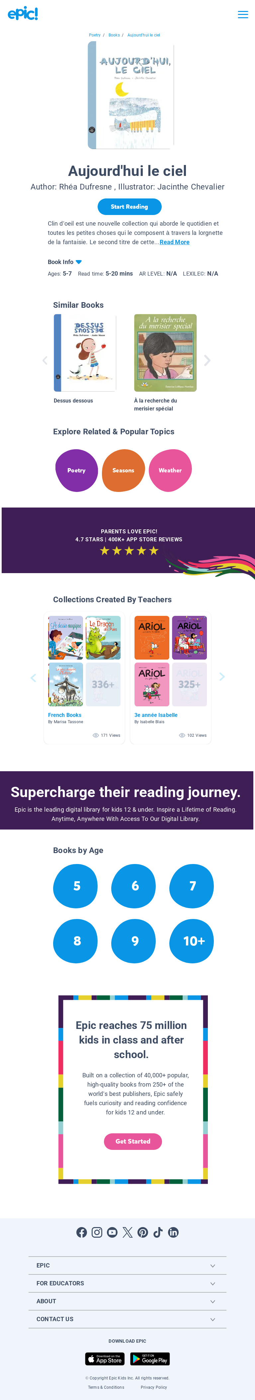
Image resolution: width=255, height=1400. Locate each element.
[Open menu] (243, 14)
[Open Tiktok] (158, 1232)
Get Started (133, 1141)
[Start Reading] (130, 206)
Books (114, 35)
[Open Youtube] (112, 1232)
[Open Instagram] (97, 1232)
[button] (84, 678)
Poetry (95, 35)
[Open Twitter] (127, 1232)
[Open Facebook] (81, 1232)
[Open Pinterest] (142, 1232)
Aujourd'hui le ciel (144, 35)
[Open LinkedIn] (173, 1232)
